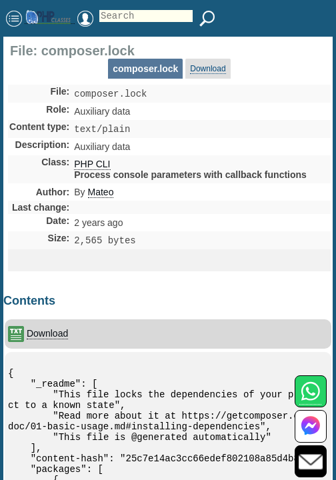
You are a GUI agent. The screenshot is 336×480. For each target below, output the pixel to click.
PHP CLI (92, 166)
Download (207, 68)
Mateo (101, 194)
